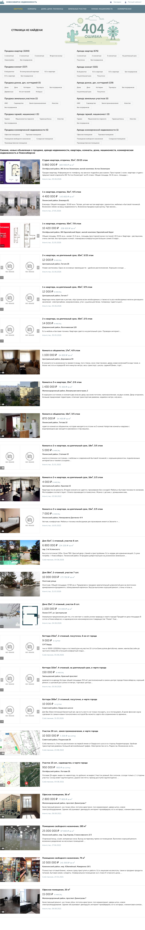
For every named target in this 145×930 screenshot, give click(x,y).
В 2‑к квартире (55, 72)
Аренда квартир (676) (89, 51)
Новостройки (31, 60)
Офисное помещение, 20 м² (56, 900)
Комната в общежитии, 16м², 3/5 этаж (61, 425)
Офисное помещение (13, 144)
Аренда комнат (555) (88, 68)
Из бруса (8, 98)
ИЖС (7, 111)
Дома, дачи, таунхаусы (52, 9)
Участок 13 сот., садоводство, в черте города (65, 774)
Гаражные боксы (51, 127)
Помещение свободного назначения (19, 149)
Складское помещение (49, 149)
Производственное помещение (17, 153)
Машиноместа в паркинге (27, 127)
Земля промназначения (42, 111)
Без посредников (50, 60)
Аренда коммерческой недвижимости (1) (99, 139)
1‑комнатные (10, 56)
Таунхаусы (46, 89)
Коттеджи (31, 89)
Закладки (115, 2)
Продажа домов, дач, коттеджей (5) (24, 84)
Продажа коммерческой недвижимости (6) (28, 139)
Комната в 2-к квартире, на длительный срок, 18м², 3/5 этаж (72, 456)
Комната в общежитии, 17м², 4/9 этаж (61, 361)
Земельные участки (77, 9)
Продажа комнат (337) (17, 68)
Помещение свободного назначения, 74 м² (63, 869)
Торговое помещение (37, 144)
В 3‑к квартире (10, 77)
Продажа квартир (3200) (18, 51)
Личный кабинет (133, 2)
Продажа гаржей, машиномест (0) (23, 122)
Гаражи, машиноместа (102, 9)
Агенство (62, 111)
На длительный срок (85, 60)
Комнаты (32, 9)
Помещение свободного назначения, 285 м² (64, 837)
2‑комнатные (27, 56)
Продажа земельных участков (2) (23, 106)
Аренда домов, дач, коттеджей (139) (97, 89)
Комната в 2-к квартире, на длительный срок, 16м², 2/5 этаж (72, 488)
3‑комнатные (44, 56)
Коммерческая (124, 9)
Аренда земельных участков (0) (94, 106)
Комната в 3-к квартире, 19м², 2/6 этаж (62, 393)
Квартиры (18, 9)
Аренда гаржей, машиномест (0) (95, 122)
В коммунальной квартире (33, 72)
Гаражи (7, 127)
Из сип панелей (48, 94)
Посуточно (104, 60)
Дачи (18, 89)
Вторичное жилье (11, 60)
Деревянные (30, 94)
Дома (7, 89)
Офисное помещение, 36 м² (56, 805)
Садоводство (21, 111)
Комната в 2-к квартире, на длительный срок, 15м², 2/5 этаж (72, 520)
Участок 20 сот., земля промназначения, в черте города (70, 742)
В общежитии (10, 72)
